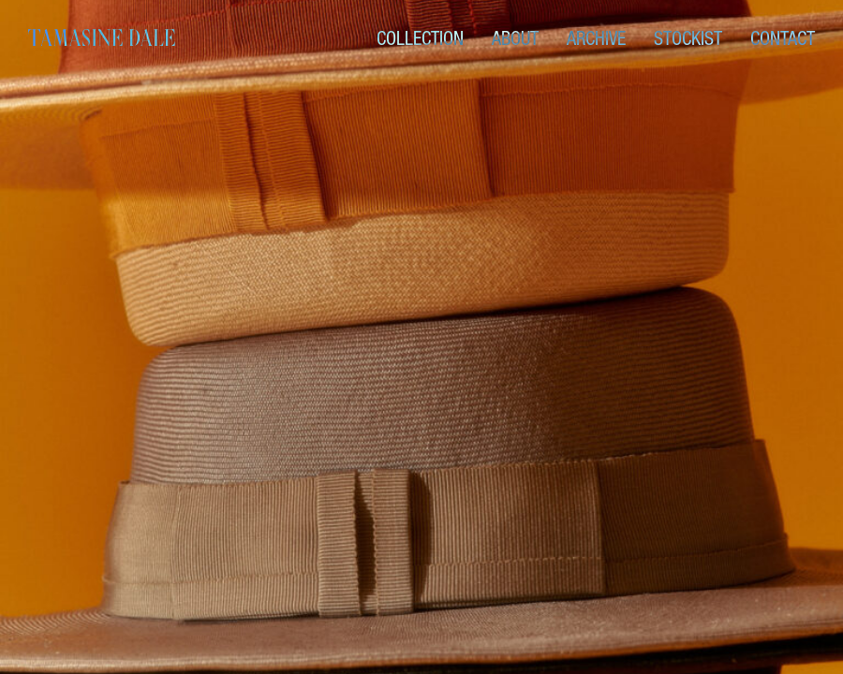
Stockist (688, 38)
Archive (596, 38)
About (515, 38)
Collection (420, 38)
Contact (782, 38)
